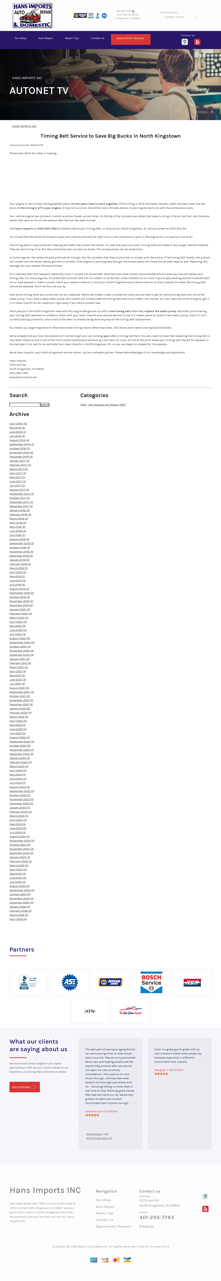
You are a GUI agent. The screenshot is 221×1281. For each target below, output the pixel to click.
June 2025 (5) (17, 877)
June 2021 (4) (17, 679)
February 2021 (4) (20, 663)
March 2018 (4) (18, 518)
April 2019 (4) (17, 572)
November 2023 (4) (21, 799)
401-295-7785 (124, 11)
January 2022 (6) (19, 708)
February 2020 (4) (20, 613)
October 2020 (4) (20, 646)
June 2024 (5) (17, 828)
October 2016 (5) (19, 448)
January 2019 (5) (19, 560)
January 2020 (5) (19, 609)
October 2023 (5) (19, 795)
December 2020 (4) (21, 654)
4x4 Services (94, 1134)
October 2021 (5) (19, 696)
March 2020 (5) (18, 617)
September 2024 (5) (21, 840)
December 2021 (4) (21, 704)
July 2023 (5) (17, 782)
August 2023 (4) (19, 787)
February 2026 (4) (20, 910)
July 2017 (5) (17, 485)
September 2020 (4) (22, 642)
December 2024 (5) (21, 853)
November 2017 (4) (21, 502)
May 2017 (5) (17, 477)
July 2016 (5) (17, 436)
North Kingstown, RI (99, 1138)
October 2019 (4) (19, 597)
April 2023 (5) (18, 770)
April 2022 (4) (18, 721)
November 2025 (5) (21, 898)
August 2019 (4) (19, 588)
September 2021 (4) (21, 692)
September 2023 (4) (21, 791)
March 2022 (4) (18, 716)
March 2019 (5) (18, 568)
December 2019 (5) (21, 605)
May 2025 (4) (17, 873)
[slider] (92, 1115)
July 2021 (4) (17, 683)
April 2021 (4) (17, 671)
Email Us (146, 1226)
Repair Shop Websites (92, 1246)
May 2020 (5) (17, 626)
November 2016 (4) (21, 452)
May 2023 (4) (17, 774)
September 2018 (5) (21, 543)
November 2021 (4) (21, 700)
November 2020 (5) (21, 650)
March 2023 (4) (18, 766)
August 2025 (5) (19, 886)
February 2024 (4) (20, 811)
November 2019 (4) (21, 601)
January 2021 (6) (19, 659)
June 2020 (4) (18, 630)
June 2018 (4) (17, 531)
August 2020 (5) (19, 638)
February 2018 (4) (20, 514)
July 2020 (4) (17, 634)
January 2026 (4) (19, 906)
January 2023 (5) (19, 758)
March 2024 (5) (18, 816)
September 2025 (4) (21, 890)
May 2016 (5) (17, 427)
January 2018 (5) (19, 510)
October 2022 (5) (19, 745)
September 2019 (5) (21, 593)
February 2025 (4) (20, 861)
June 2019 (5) (17, 580)
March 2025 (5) (18, 865)
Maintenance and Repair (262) (107, 404)
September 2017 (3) (21, 493)
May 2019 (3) (17, 576)
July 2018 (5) (17, 535)
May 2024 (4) (17, 824)
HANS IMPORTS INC (27, 78)
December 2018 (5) (21, 555)
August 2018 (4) (19, 539)
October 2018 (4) (19, 547)
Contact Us (97, 38)
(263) (83, 404)
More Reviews (24, 1087)
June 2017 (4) (17, 481)
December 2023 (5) (21, 803)
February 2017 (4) (20, 465)
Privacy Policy (159, 1246)
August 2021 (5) (19, 688)
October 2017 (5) (19, 498)
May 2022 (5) (17, 725)
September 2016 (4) (21, 444)
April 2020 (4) (18, 621)
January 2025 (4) (19, 857)
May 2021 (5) (17, 675)
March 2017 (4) (18, 469)
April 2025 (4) (18, 869)
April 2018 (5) (17, 522)
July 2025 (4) (17, 882)
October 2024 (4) (19, 844)
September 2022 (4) (21, 741)
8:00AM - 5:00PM (174, 17)
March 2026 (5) (18, 915)
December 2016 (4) (21, 456)
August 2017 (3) (19, 489)
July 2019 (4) (17, 584)
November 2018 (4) (21, 551)
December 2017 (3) (21, 506)
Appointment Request (130, 38)
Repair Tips (72, 38)
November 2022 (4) (21, 749)
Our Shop (20, 38)
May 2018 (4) (17, 527)
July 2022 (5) (17, 733)
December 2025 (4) (21, 902)
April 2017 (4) (17, 473)
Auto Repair (45, 38)
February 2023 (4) (20, 762)
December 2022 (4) (21, 754)
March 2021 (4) (18, 667)
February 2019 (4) (20, 564)
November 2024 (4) (21, 849)
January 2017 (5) (19, 460)
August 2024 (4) (19, 836)
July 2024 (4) (17, 832)
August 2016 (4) (19, 440)
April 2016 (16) (18, 423)
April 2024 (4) (18, 820)
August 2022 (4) (19, 737)
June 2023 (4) (17, 778)
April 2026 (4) (18, 919)
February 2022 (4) (20, 712)
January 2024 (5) (19, 807)
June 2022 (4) (17, 729)
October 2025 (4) (19, 894)
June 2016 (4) (17, 432)
